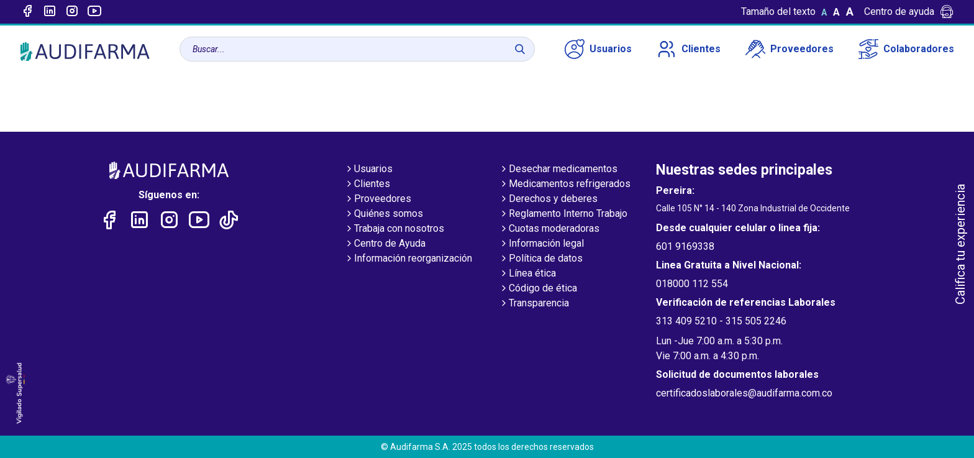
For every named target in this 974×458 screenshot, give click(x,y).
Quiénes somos (383, 214)
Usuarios (598, 49)
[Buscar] (520, 49)
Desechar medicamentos (558, 169)
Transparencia (534, 304)
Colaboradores (906, 49)
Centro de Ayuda (385, 244)
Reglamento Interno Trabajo (563, 214)
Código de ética (538, 289)
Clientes (689, 49)
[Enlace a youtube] (94, 12)
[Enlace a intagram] (72, 12)
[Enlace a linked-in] (49, 12)
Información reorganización (408, 259)
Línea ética (527, 274)
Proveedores (789, 49)
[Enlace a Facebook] (27, 12)
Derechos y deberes (548, 199)
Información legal (541, 244)
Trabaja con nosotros (394, 229)
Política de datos (541, 259)
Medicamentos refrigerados (564, 184)
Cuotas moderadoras (549, 229)
